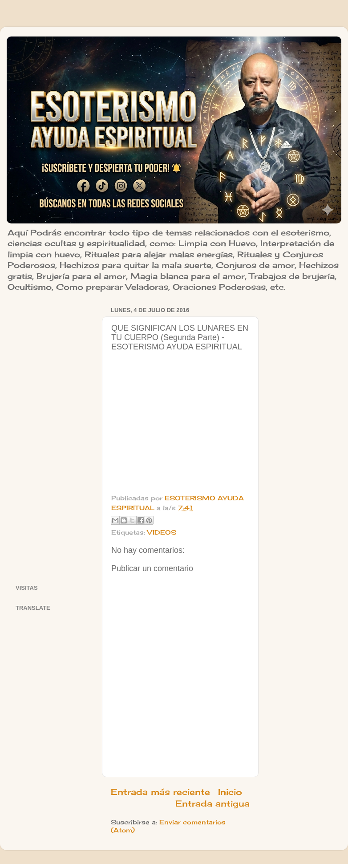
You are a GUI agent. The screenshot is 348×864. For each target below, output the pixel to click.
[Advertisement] (53, 437)
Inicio (230, 792)
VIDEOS (161, 532)
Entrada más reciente (160, 792)
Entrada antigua (212, 803)
